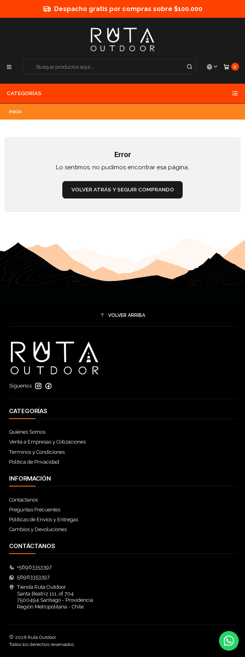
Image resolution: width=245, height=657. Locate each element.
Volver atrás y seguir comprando (122, 189)
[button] (122, 315)
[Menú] (9, 67)
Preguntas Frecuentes (34, 510)
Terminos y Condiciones (37, 452)
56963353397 (29, 577)
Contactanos (23, 500)
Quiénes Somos (27, 432)
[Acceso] (212, 67)
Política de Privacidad (34, 462)
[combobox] (109, 67)
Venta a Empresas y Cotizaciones (47, 442)
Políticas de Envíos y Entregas (43, 519)
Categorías (122, 93)
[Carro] (231, 67)
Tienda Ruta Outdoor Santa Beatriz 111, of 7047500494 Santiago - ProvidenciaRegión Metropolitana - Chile (51, 596)
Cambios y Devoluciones (38, 529)
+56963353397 (30, 567)
